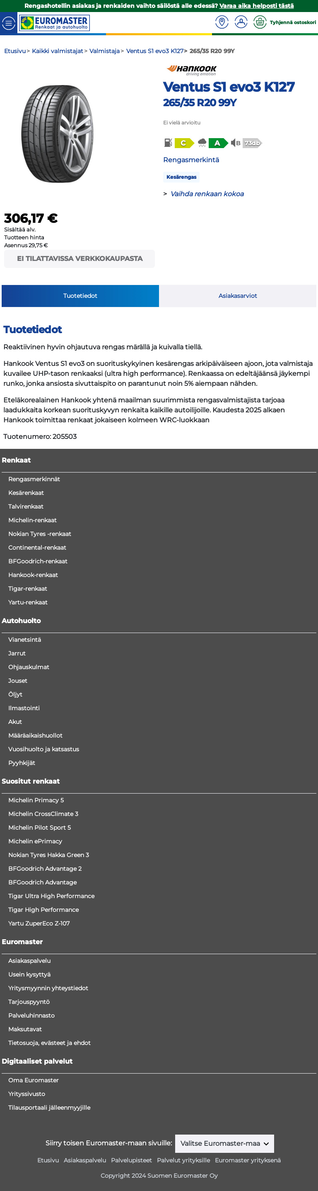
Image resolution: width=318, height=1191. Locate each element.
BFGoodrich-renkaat (37, 561)
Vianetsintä (24, 639)
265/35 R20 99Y (199, 103)
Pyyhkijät (21, 763)
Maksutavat (25, 1029)
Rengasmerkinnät (34, 479)
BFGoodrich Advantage (42, 882)
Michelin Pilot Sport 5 (39, 827)
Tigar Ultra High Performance (51, 896)
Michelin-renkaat (32, 520)
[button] (178, 143)
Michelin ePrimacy (35, 841)
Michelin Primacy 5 (36, 800)
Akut (15, 722)
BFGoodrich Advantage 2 (45, 868)
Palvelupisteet (131, 1160)
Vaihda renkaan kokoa (206, 194)
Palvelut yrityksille (183, 1160)
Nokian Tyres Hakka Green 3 (48, 855)
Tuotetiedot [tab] (80, 296)
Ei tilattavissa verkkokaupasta (79, 259)
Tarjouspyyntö (29, 1002)
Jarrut (17, 653)
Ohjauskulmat (28, 667)
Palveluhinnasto (31, 1015)
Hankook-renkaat (33, 575)
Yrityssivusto (26, 1094)
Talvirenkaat (25, 506)
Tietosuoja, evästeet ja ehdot (49, 1043)
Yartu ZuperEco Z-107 (39, 923)
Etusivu (48, 1160)
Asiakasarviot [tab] (238, 296)
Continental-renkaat (37, 547)
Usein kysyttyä (29, 974)
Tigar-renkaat (27, 588)
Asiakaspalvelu (29, 960)
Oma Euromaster (33, 1080)
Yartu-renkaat (28, 602)
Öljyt (15, 694)
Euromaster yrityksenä (248, 1160)
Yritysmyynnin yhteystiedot (48, 988)
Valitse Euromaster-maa (221, 1143)
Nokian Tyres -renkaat (39, 534)
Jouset (17, 680)
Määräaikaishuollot (35, 735)
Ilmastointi (24, 708)
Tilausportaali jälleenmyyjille (49, 1107)
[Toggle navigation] (8, 22)
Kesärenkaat (26, 493)
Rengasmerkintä (191, 160)
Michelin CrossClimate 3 (43, 814)
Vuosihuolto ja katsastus (43, 749)
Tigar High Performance (43, 909)
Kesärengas (181, 177)
